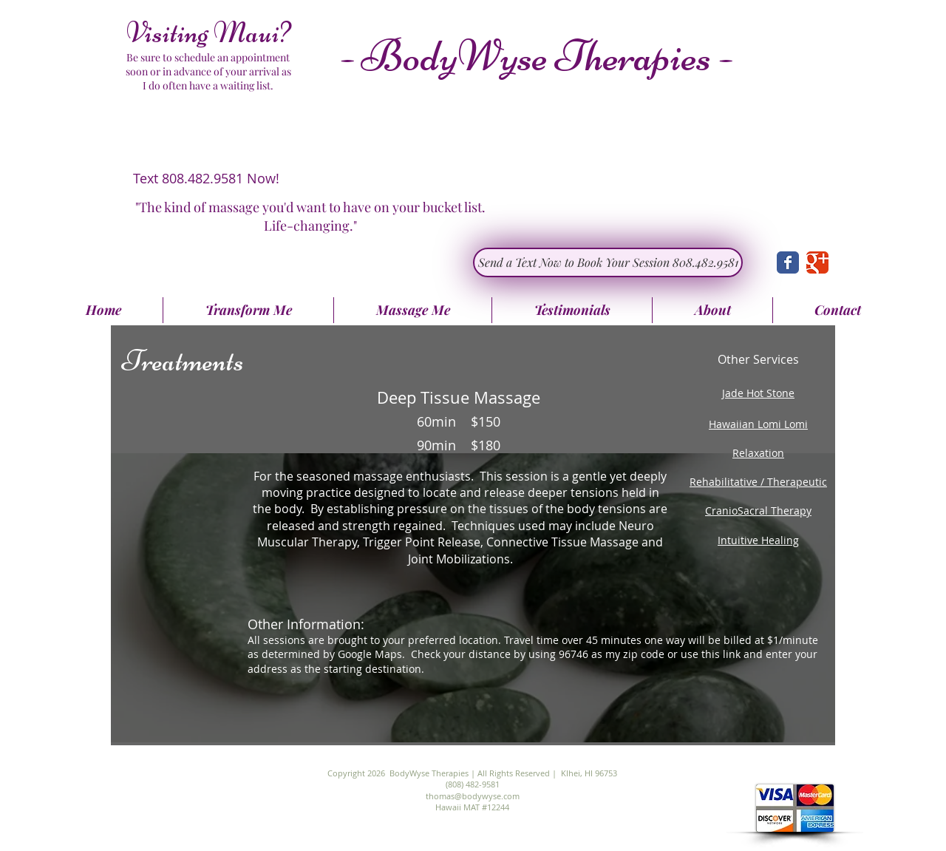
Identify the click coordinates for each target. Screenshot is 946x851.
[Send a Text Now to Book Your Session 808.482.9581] (608, 262)
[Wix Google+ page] (817, 262)
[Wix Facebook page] (788, 262)
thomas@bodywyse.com (473, 795)
